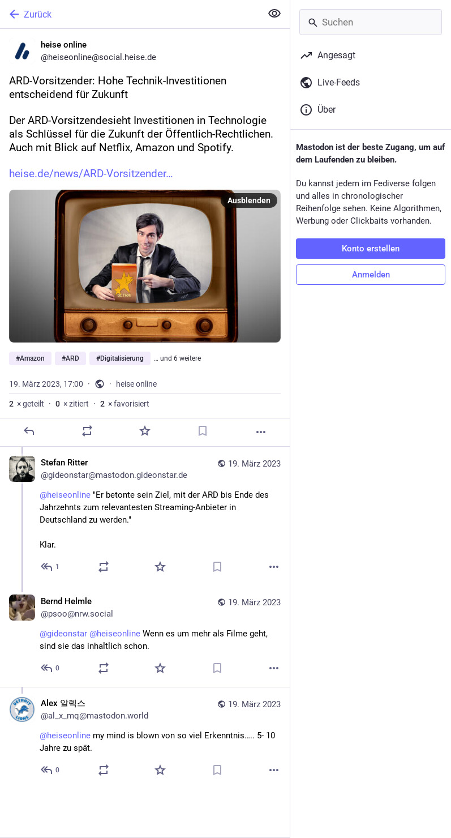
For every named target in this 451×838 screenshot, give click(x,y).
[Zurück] (129, 14)
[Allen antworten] (51, 567)
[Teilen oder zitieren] (87, 431)
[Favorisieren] (145, 431)
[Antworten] (29, 431)
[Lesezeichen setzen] (202, 431)
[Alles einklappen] (274, 13)
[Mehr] (261, 432)
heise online (136, 383)
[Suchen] (370, 22)
